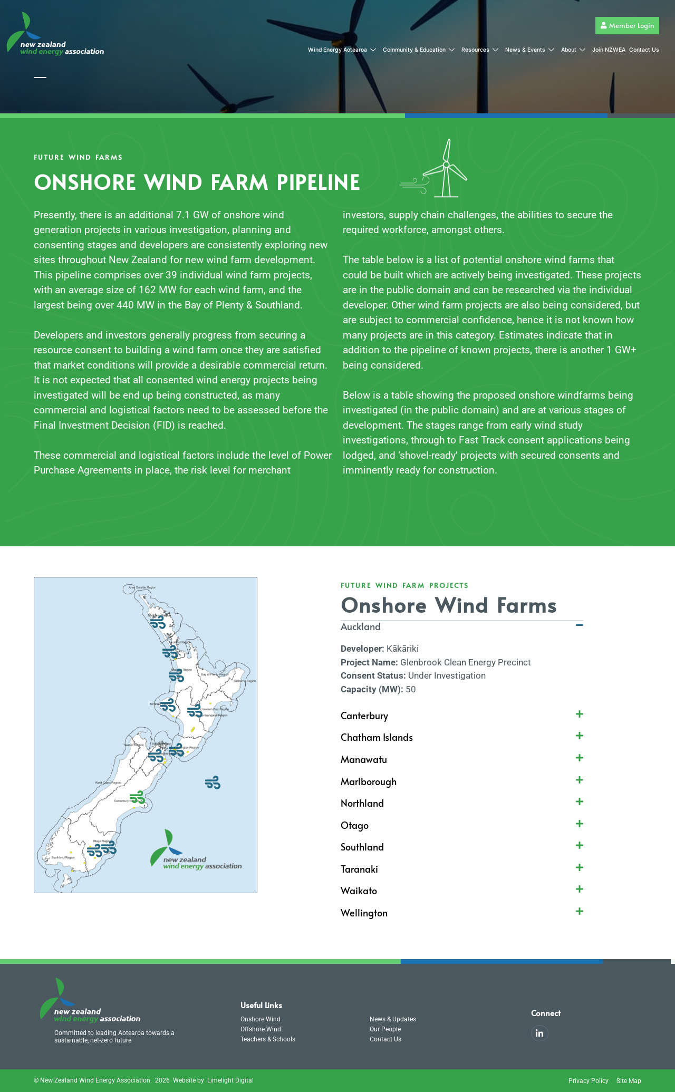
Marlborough (369, 781)
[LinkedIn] (539, 1033)
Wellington (364, 912)
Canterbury (364, 715)
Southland (362, 846)
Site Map (628, 1081)
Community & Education (419, 50)
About (573, 50)
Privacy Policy (588, 1081)
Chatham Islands (377, 736)
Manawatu (364, 759)
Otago (355, 825)
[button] (462, 632)
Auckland (361, 626)
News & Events (529, 50)
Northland (362, 802)
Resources (479, 50)
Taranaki (359, 868)
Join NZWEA (608, 49)
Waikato (359, 890)
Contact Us (644, 49)
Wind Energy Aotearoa (342, 50)
